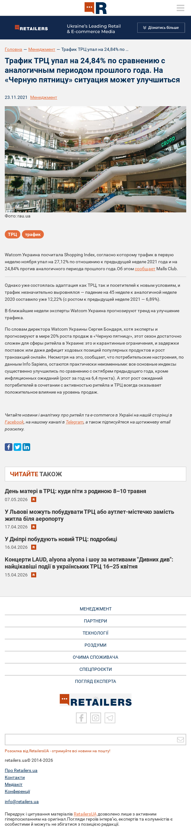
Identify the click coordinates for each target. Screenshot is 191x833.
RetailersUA (85, 813)
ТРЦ (12, 234)
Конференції (17, 791)
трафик (33, 234)
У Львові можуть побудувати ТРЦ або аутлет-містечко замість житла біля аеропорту (89, 515)
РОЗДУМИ (95, 645)
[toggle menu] (180, 8)
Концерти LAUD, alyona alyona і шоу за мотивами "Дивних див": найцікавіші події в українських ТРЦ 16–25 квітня (89, 563)
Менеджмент (41, 49)
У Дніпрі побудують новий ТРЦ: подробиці (61, 539)
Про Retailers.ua (21, 770)
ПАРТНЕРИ (95, 620)
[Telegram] (110, 718)
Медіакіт (14, 784)
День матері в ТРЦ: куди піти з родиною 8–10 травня (75, 491)
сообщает (145, 268)
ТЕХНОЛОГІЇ (95, 633)
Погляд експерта (95, 681)
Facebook (14, 421)
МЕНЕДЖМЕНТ (96, 608)
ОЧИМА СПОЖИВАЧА (95, 657)
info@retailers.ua (22, 801)
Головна (13, 49)
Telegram (75, 421)
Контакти (15, 777)
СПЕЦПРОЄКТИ (95, 669)
